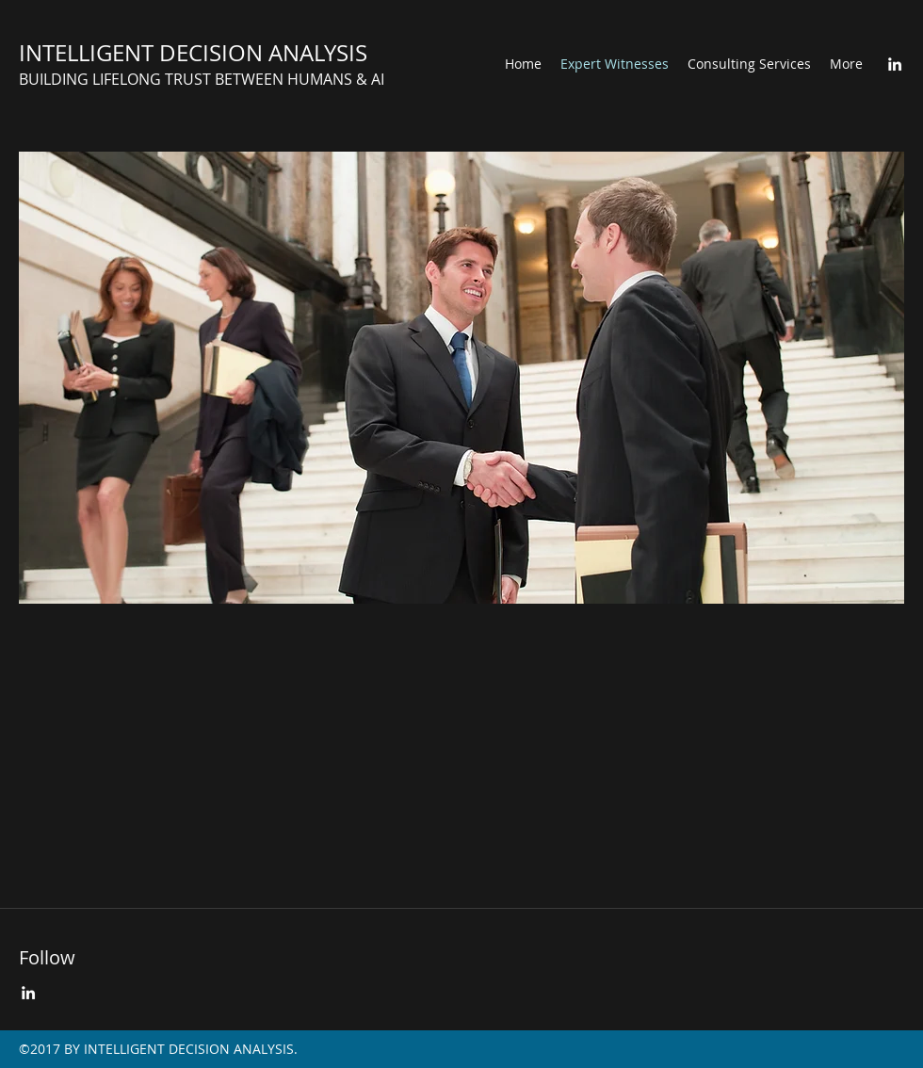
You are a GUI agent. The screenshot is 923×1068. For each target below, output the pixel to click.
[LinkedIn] (894, 64)
